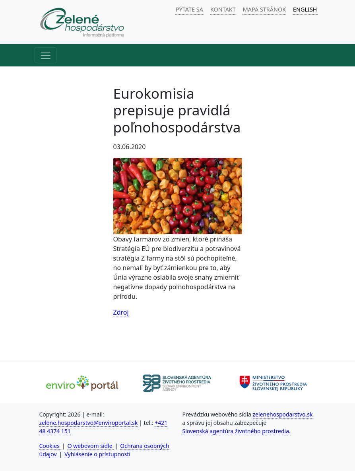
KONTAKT (223, 9)
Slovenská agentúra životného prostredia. (236, 431)
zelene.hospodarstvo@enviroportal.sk (88, 422)
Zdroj (121, 312)
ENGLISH (305, 9)
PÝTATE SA (189, 9)
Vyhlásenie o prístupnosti (97, 454)
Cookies (50, 446)
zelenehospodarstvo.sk (283, 414)
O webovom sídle (91, 446)
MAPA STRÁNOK (264, 9)
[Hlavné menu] (46, 55)
